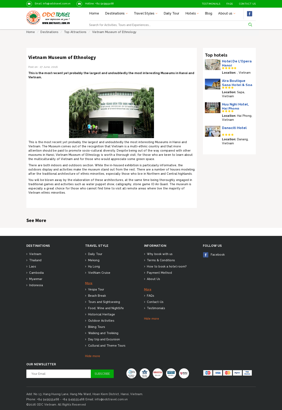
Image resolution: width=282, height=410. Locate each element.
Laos (32, 266)
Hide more (92, 356)
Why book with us (159, 254)
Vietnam (34, 254)
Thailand (35, 260)
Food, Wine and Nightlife (105, 308)
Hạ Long (93, 266)
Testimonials (211, 3)
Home (94, 13)
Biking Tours (96, 326)
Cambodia (36, 272)
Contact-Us (154, 302)
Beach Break (96, 295)
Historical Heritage (101, 314)
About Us (153, 279)
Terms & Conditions (160, 260)
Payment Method (159, 272)
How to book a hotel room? (166, 266)
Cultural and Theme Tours (106, 345)
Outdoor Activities (100, 320)
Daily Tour (171, 13)
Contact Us (247, 3)
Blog (208, 13)
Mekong (93, 260)
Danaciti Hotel (234, 128)
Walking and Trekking (102, 333)
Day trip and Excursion (103, 339)
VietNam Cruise (98, 272)
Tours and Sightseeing (103, 302)
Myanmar (35, 279)
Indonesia (35, 285)
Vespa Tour (95, 289)
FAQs (229, 3)
